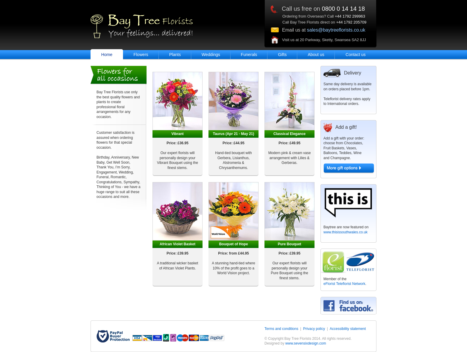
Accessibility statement (348, 329)
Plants (175, 54)
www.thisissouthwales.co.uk (345, 232)
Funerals (249, 54)
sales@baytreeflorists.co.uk (336, 29)
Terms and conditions (281, 329)
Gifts (282, 54)
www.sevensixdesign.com (305, 343)
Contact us (355, 54)
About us (316, 54)
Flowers (140, 54)
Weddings (211, 54)
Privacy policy (314, 329)
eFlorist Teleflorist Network (344, 284)
